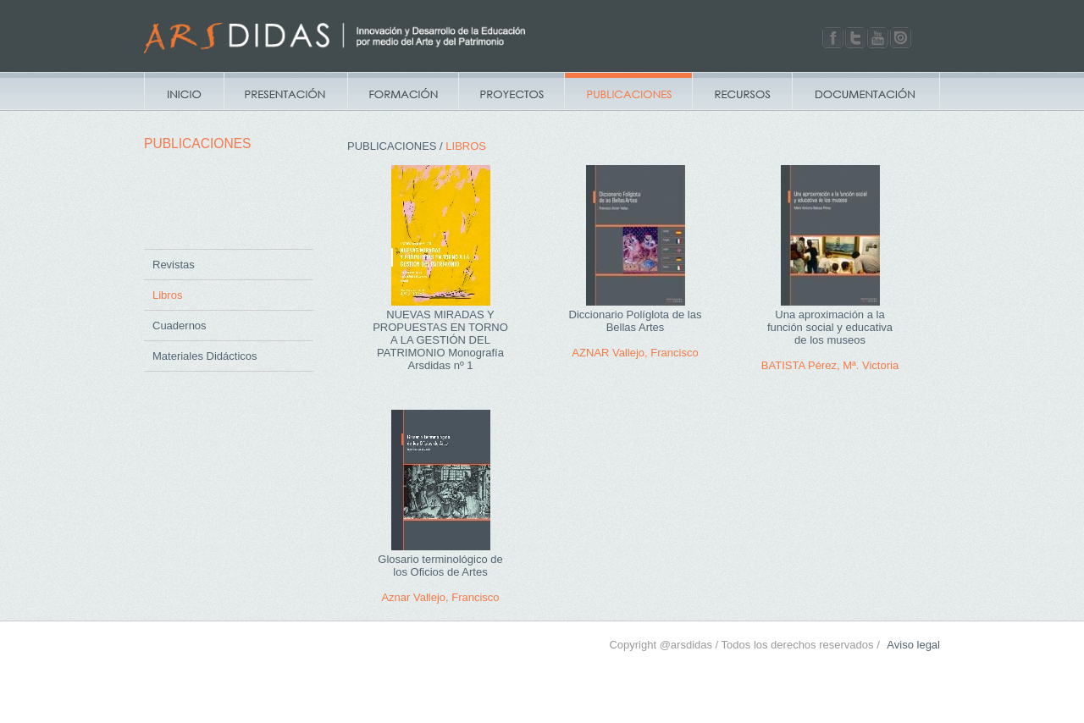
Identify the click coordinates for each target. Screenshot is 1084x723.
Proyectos (511, 91)
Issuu (900, 37)
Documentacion (866, 91)
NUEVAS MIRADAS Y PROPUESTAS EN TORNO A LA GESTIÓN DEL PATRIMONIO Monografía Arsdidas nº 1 (440, 340)
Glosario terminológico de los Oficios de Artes (440, 565)
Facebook (832, 37)
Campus (402, 91)
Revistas (173, 264)
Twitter (855, 37)
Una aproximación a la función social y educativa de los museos (830, 327)
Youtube (877, 37)
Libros (167, 295)
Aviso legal (913, 644)
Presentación (285, 91)
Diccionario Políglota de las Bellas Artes (635, 321)
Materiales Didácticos (204, 356)
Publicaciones (628, 91)
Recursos (742, 91)
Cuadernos (179, 325)
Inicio (184, 91)
